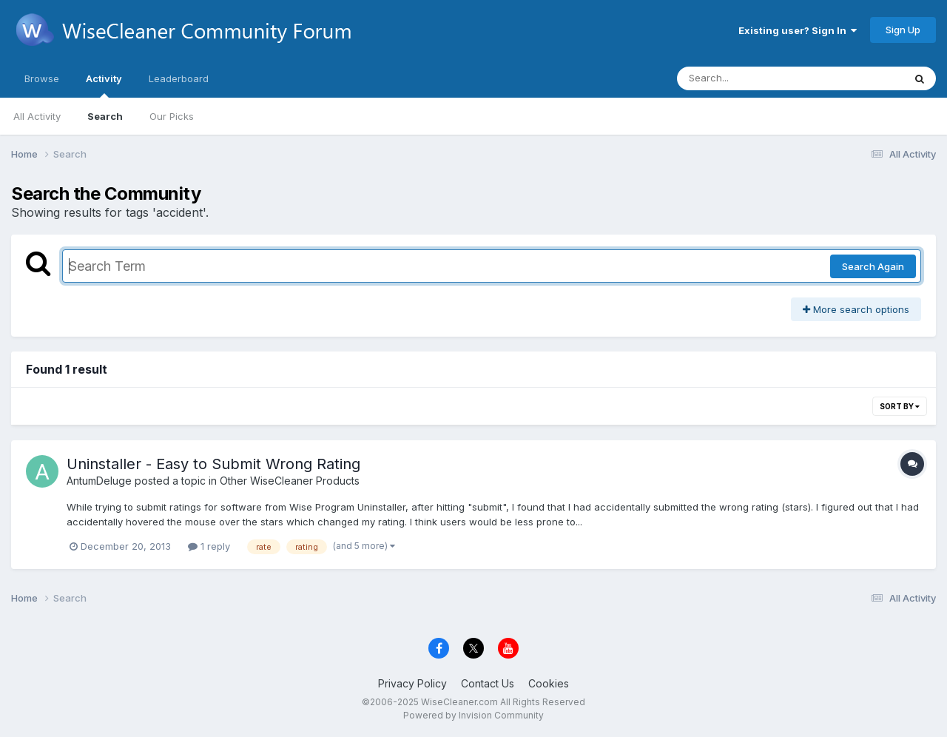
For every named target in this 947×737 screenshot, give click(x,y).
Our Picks (171, 116)
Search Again (873, 266)
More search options (856, 309)
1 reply (209, 546)
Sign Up (903, 30)
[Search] (750, 78)
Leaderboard (179, 78)
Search (105, 116)
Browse (41, 78)
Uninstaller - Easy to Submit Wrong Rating (213, 464)
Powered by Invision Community (473, 715)
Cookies (548, 683)
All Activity (37, 116)
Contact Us (487, 683)
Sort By (900, 406)
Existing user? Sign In (797, 30)
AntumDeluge (99, 480)
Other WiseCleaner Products (290, 480)
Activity (104, 85)
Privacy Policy (412, 683)
